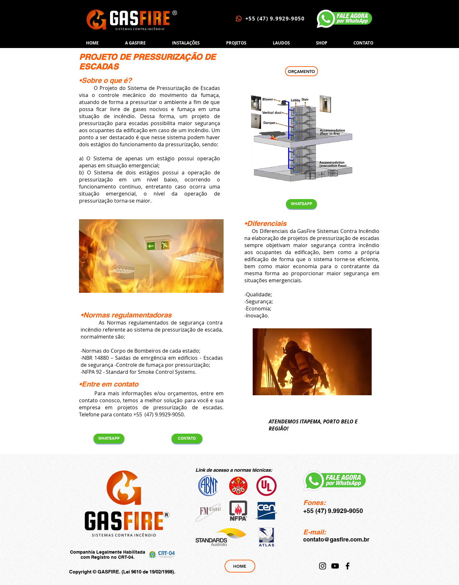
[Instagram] (322, 566)
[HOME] (240, 566)
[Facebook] (347, 566)
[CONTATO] (186, 439)
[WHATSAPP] (301, 204)
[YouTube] (335, 566)
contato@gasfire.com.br (336, 539)
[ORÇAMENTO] (301, 71)
